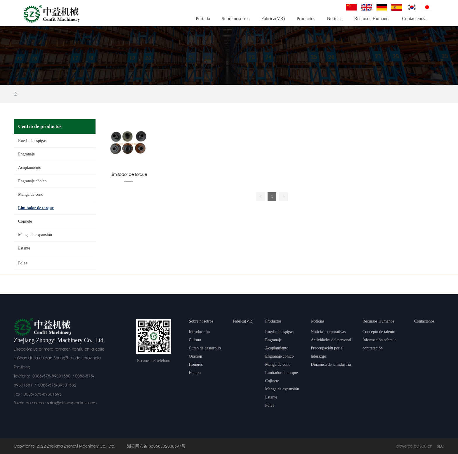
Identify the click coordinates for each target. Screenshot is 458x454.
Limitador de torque (128, 174)
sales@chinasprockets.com (72, 403)
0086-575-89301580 (51, 376)
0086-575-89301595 (43, 394)
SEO (440, 446)
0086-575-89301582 (57, 385)
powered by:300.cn (414, 446)
